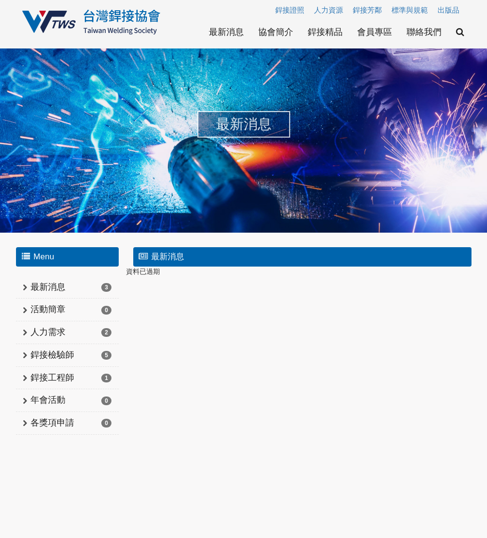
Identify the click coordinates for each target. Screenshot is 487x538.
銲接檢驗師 (52, 355)
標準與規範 (410, 10)
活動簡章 (48, 309)
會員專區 (374, 32)
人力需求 (48, 332)
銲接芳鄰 (367, 10)
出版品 (448, 10)
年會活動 (48, 400)
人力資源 (328, 10)
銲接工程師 (52, 377)
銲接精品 (325, 32)
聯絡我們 (424, 32)
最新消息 (226, 32)
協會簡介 (275, 32)
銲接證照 (289, 10)
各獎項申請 (52, 422)
